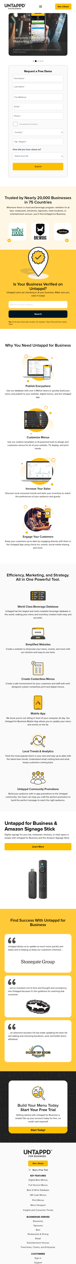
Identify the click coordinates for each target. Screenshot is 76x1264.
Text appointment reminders (28, 124)
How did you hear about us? (27, 149)
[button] (40, 6)
